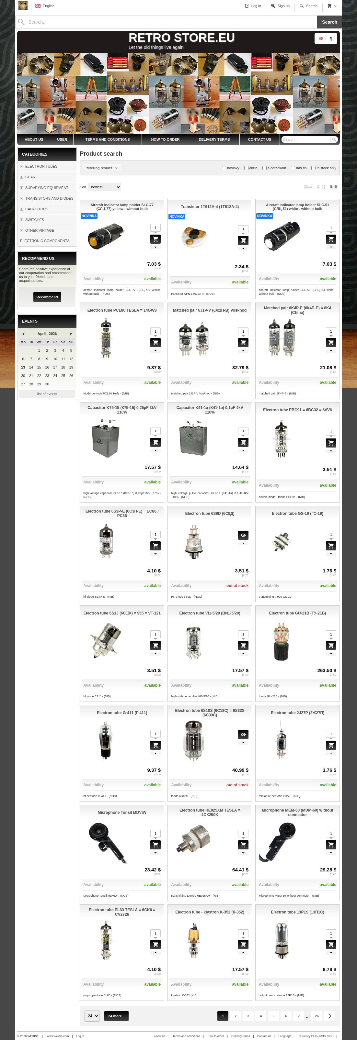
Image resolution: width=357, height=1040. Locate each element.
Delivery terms (240, 1036)
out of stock (237, 585)
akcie (251, 168)
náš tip (298, 168)
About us (160, 1036)
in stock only (323, 168)
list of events (47, 394)
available (152, 279)
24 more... (116, 1016)
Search (329, 22)
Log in (80, 1036)
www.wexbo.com (58, 1036)
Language (284, 1036)
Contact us (264, 1036)
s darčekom (274, 168)
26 (317, 1016)
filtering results (102, 168)
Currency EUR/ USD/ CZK (316, 1036)
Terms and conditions (186, 1036)
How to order (215, 1036)
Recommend (47, 297)
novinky (230, 168)
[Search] (166, 22)
